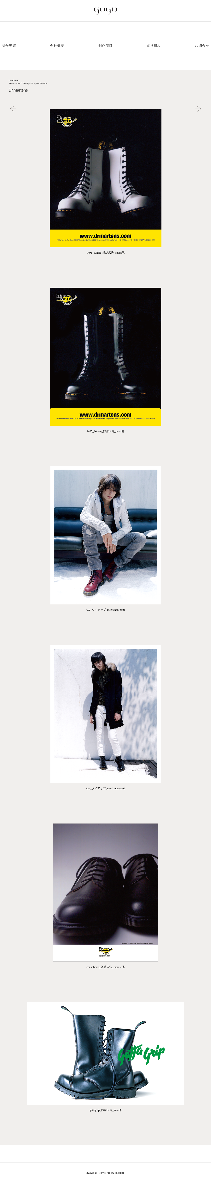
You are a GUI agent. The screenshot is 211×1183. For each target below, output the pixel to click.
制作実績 (9, 45)
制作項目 (105, 45)
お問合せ (202, 45)
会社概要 (57, 45)
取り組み (154, 45)
